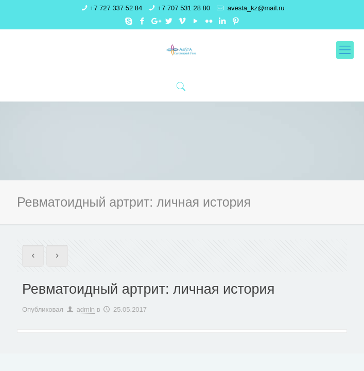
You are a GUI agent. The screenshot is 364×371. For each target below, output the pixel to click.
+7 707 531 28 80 (184, 8)
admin (86, 309)
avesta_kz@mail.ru (255, 8)
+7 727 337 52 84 (116, 8)
